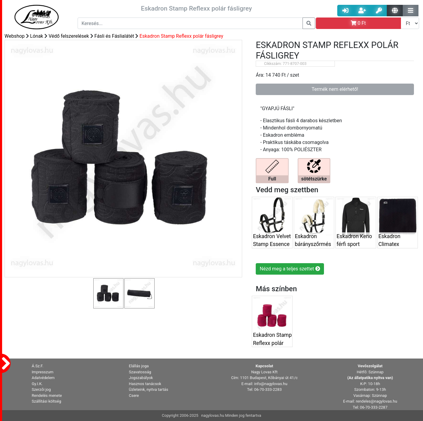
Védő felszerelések (69, 36)
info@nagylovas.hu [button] (270, 383)
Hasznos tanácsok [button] (145, 383)
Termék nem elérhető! (335, 89)
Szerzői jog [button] (41, 389)
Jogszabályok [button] (141, 377)
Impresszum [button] (42, 372)
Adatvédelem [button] (43, 377)
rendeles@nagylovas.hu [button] (376, 401)
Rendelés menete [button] (47, 395)
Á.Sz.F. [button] (37, 366)
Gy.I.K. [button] (37, 383)
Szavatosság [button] (140, 372)
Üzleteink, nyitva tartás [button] (148, 389)
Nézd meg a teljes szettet (290, 269)
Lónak (36, 36)
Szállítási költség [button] (46, 401)
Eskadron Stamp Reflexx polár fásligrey (181, 36)
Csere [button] (134, 395)
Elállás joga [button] (139, 366)
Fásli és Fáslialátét (114, 36)
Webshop (15, 36)
